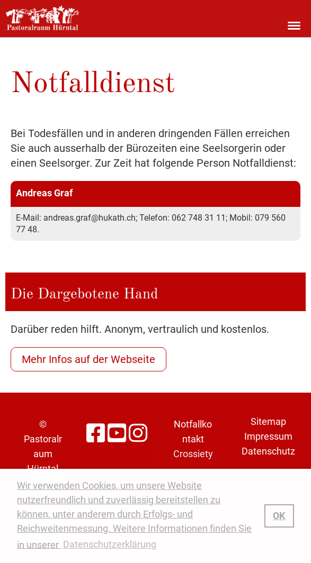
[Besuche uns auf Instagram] (138, 433)
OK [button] (279, 515)
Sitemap (268, 421)
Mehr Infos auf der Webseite (88, 359)
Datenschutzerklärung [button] (109, 544)
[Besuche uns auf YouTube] (117, 433)
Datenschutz (268, 451)
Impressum (268, 436)
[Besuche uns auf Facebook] (95, 433)
